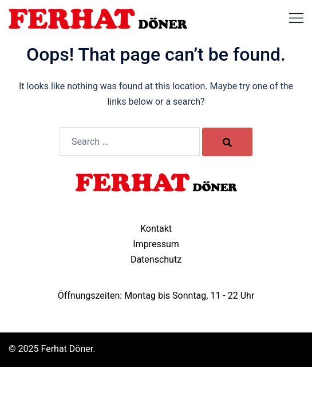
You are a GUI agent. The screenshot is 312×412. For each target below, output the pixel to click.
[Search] (227, 142)
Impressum (156, 244)
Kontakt (156, 228)
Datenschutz (156, 259)
